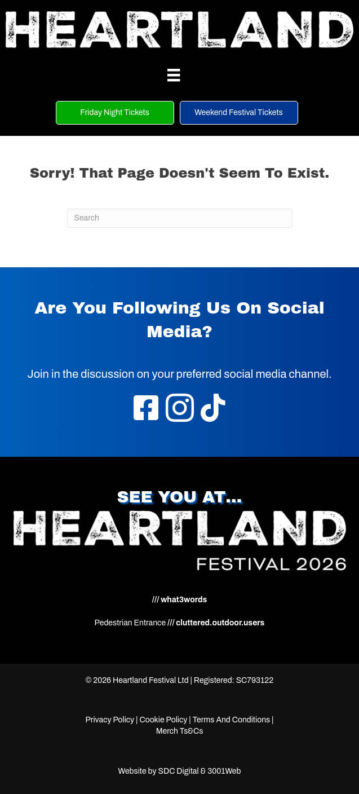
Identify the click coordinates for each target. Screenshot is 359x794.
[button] (115, 113)
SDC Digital (178, 771)
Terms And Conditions (232, 720)
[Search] (179, 218)
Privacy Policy (109, 720)
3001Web (224, 771)
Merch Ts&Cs (179, 731)
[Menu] (173, 75)
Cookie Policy (163, 720)
